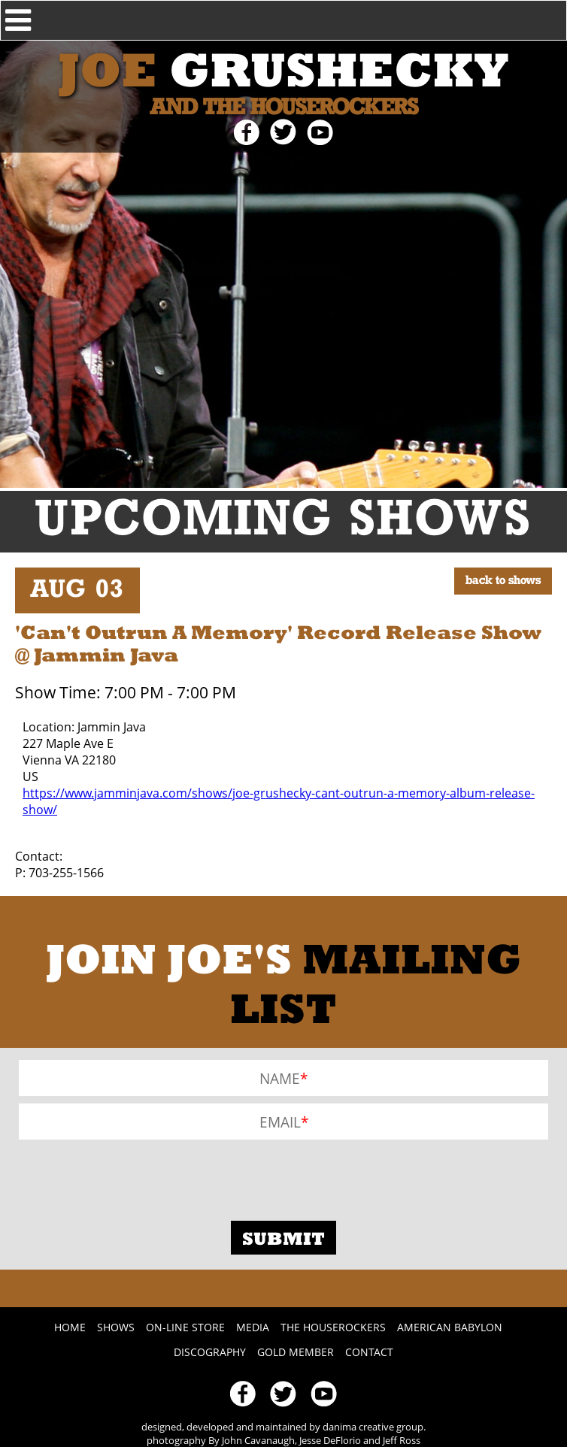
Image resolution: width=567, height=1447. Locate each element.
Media (252, 1327)
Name (279, 1077)
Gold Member (295, 1352)
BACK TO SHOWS (503, 581)
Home (70, 1327)
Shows (116, 1327)
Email (280, 1121)
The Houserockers (333, 1327)
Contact (369, 1352)
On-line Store (185, 1327)
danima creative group (373, 1426)
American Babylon (449, 1327)
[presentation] (133, 1176)
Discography (210, 1352)
